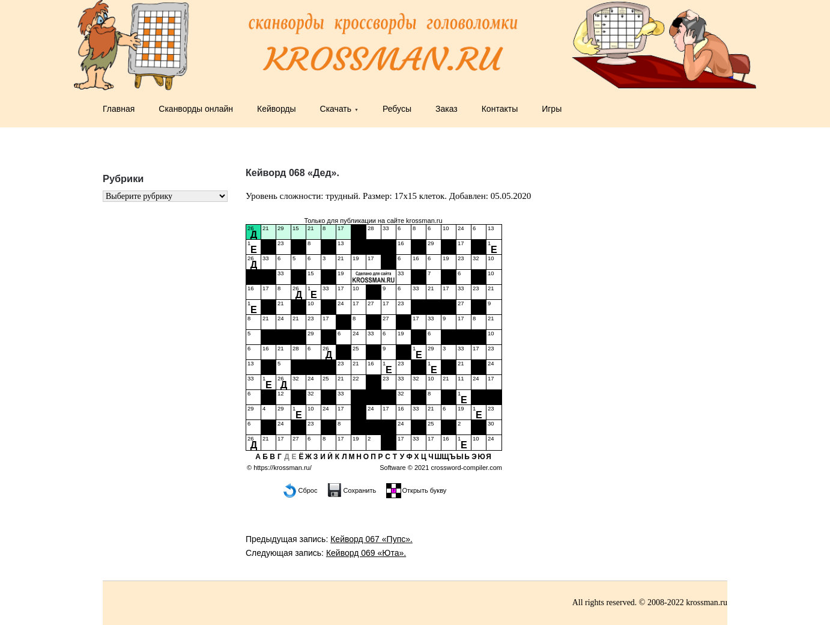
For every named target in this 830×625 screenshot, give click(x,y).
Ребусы (397, 109)
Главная (119, 109)
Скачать (336, 109)
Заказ (446, 109)
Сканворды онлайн (196, 109)
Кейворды (276, 109)
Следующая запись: (326, 553)
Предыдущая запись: (329, 539)
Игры (552, 109)
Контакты (500, 109)
